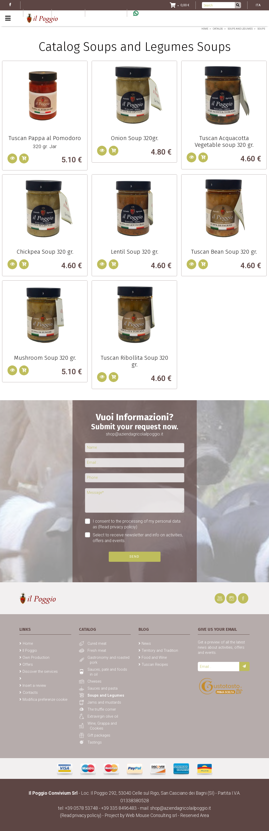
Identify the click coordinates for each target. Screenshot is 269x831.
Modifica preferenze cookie (45, 699)
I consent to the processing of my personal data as (132, 523)
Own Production (36, 657)
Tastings (95, 742)
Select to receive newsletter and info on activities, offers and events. (138, 537)
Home (204, 28)
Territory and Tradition (160, 650)
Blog (36, 13)
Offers (28, 664)
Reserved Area (194, 815)
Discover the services (40, 671)
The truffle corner (102, 709)
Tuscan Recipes (155, 664)
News (146, 643)
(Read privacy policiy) (117, 526)
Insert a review (34, 685)
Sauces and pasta (103, 688)
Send (134, 556)
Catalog (218, 28)
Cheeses (94, 681)
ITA (258, 5)
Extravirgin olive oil (103, 716)
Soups (261, 28)
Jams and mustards (104, 702)
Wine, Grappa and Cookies (102, 726)
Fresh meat (97, 650)
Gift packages (99, 735)
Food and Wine (154, 657)
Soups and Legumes (240, 28)
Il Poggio (30, 650)
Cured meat (97, 643)
